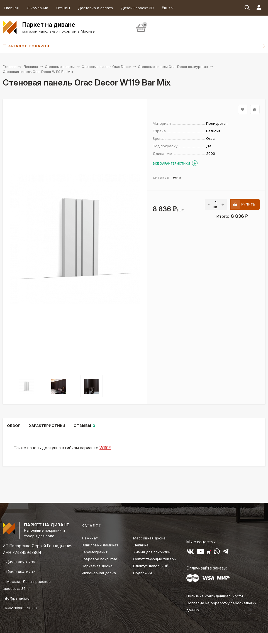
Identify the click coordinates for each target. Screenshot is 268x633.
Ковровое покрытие (99, 559)
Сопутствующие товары (154, 559)
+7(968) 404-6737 (19, 572)
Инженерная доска (99, 573)
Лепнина (30, 67)
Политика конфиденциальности (214, 596)
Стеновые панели (60, 67)
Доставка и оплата (95, 8)
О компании (37, 8)
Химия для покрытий (151, 552)
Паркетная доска (97, 566)
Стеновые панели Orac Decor (106, 67)
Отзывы (63, 8)
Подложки (142, 573)
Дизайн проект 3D (137, 8)
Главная (11, 8)
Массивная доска (149, 538)
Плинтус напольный (150, 566)
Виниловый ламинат (100, 545)
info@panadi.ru (16, 598)
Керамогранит (94, 552)
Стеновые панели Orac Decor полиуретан (173, 67)
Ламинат (90, 538)
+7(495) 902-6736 (19, 562)
